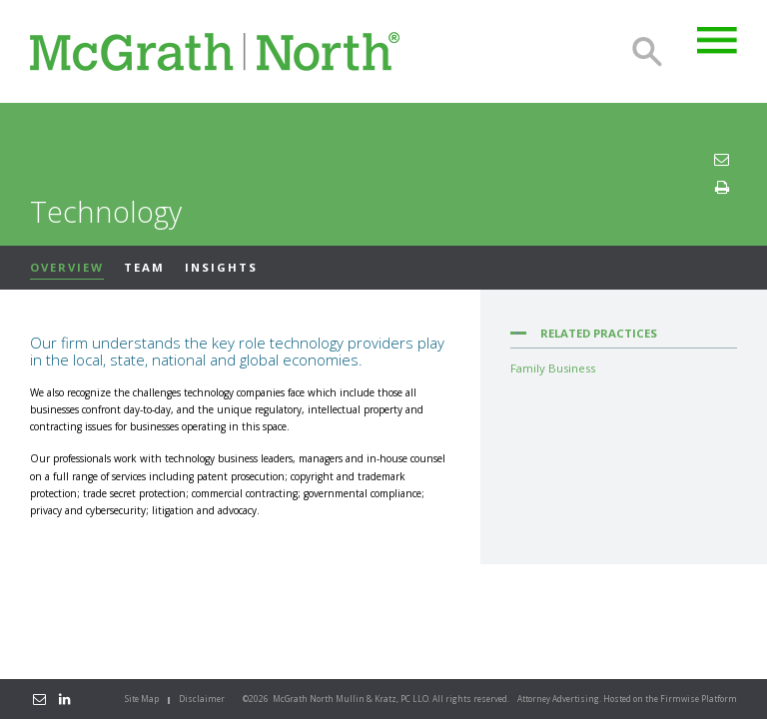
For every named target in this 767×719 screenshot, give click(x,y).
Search (647, 52)
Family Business (552, 367)
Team (144, 267)
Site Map (142, 698)
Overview (67, 267)
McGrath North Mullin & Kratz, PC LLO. (351, 698)
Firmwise (679, 698)
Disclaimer (202, 698)
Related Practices (598, 333)
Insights (221, 267)
